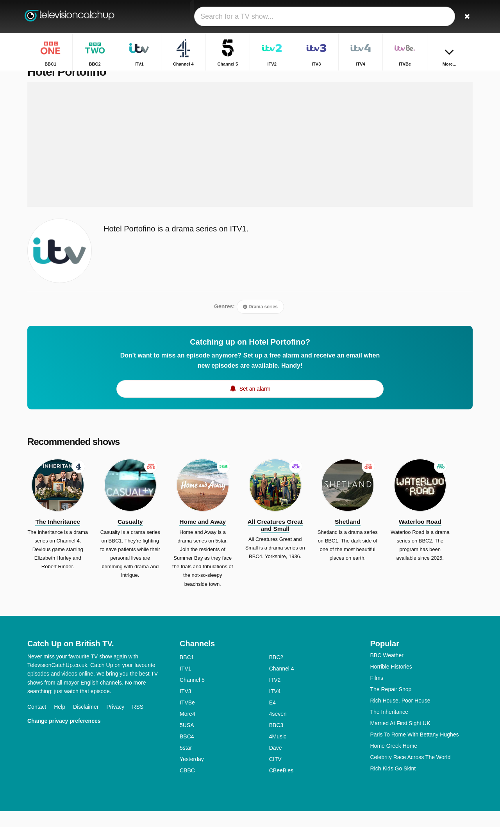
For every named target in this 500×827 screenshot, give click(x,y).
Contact (36, 723)
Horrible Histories (391, 682)
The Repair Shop (391, 705)
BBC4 (187, 752)
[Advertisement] (250, 160)
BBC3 (276, 741)
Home (426, 77)
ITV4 (275, 707)
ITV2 (275, 696)
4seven (278, 730)
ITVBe (187, 718)
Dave (275, 764)
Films (376, 694)
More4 (187, 730)
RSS (137, 723)
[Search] (464, 16)
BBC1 (187, 673)
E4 (272, 718)
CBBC (187, 786)
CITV (275, 775)
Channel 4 (281, 684)
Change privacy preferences (64, 737)
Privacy (115, 723)
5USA (187, 741)
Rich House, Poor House (400, 716)
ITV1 (185, 684)
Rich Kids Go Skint (393, 784)
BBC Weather (387, 671)
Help (59, 723)
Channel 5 (192, 696)
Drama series (260, 323)
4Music (277, 752)
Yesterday (192, 775)
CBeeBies (281, 786)
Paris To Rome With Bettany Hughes (414, 750)
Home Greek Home (394, 762)
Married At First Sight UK (400, 739)
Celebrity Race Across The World (410, 773)
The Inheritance (389, 728)
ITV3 (185, 707)
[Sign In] (438, 16)
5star (186, 764)
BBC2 (276, 673)
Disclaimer (85, 723)
